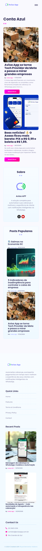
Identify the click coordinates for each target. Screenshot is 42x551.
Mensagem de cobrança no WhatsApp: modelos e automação (20, 464)
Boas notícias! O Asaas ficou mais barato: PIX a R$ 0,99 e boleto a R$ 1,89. (20, 137)
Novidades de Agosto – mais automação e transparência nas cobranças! (19, 506)
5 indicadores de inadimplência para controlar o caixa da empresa (19, 284)
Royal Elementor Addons (28, 547)
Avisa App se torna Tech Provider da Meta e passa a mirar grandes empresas (20, 69)
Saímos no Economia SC (15, 242)
